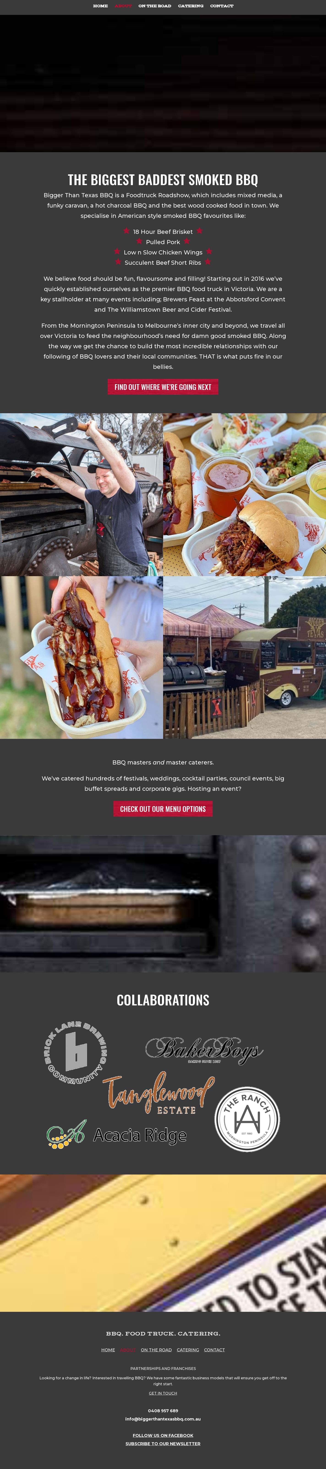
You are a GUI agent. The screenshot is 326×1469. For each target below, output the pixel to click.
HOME (100, 6)
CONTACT (221, 6)
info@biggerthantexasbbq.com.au (163, 1419)
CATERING (190, 6)
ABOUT (123, 6)
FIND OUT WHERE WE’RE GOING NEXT (163, 387)
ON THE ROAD (154, 6)
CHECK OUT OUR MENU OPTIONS (163, 809)
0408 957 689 (163, 1410)
